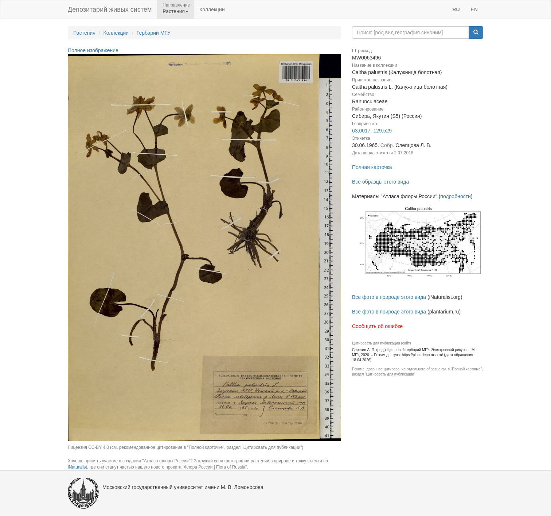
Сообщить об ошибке (377, 326)
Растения (84, 33)
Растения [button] (175, 11)
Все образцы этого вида (380, 182)
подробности (455, 196)
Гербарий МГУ (154, 33)
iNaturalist (77, 467)
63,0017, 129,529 (372, 131)
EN (474, 9)
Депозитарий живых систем (110, 9)
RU (456, 9)
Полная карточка (372, 167)
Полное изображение (93, 50)
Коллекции (212, 9)
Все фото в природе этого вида (389, 297)
